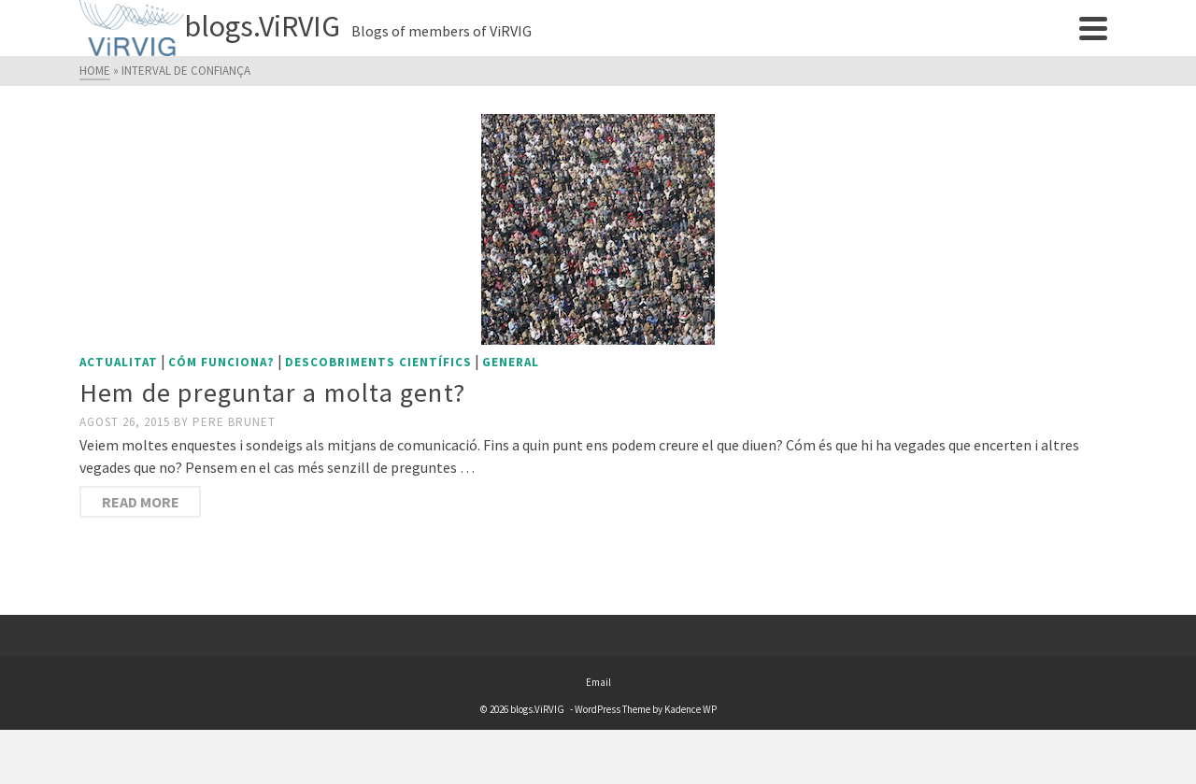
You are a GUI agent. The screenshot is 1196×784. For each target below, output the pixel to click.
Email (598, 682)
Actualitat (118, 362)
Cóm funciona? (221, 362)
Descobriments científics (378, 362)
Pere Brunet (234, 422)
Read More (140, 501)
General (510, 362)
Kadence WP (690, 709)
